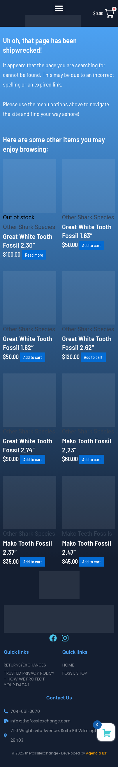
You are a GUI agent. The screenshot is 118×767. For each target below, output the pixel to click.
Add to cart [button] (91, 245)
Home (68, 665)
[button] (59, 8)
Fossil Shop (74, 673)
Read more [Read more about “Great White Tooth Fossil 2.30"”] (34, 255)
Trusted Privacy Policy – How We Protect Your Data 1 (29, 679)
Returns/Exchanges (25, 665)
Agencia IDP (96, 753)
